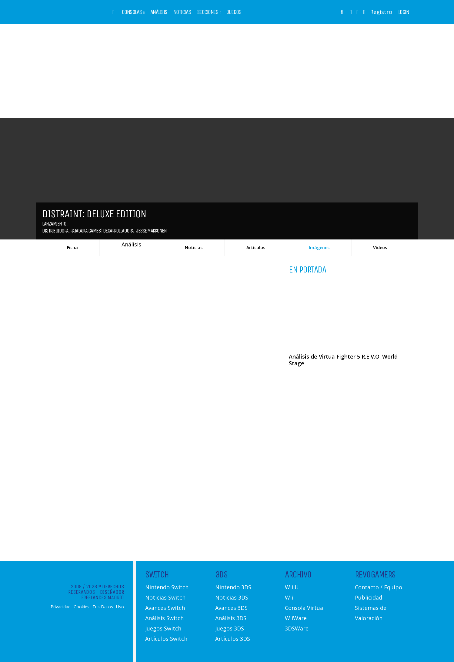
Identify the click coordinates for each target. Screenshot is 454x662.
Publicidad (368, 597)
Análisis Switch (164, 618)
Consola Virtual (305, 607)
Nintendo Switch (167, 587)
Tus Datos (102, 607)
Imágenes (319, 247)
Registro (381, 12)
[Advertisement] (227, 71)
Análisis (158, 12)
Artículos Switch (166, 638)
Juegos (234, 12)
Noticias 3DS (231, 597)
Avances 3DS (231, 607)
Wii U (292, 587)
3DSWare (297, 628)
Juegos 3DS (229, 628)
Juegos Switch (163, 628)
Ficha (72, 247)
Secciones (208, 12)
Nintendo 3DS (233, 587)
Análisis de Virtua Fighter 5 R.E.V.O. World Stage (343, 360)
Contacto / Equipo (378, 587)
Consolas (132, 12)
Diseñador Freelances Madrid (102, 595)
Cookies (81, 607)
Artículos (255, 247)
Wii (289, 597)
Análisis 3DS (230, 618)
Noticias (182, 12)
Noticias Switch (165, 597)
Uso (120, 607)
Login (403, 12)
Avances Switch (165, 607)
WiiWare (296, 618)
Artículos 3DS (232, 638)
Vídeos (380, 247)
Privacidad (61, 607)
